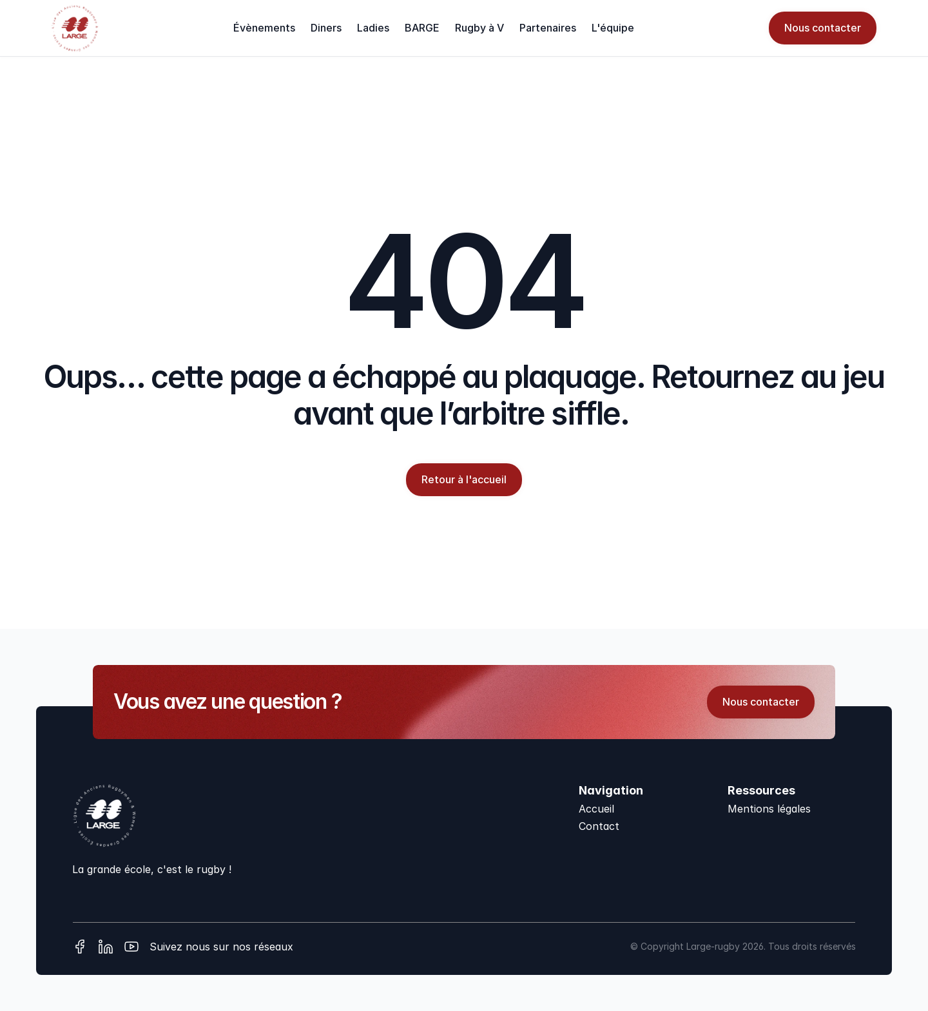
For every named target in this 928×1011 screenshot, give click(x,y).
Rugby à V (479, 27)
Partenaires (547, 27)
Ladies (373, 27)
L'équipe (613, 27)
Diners (326, 27)
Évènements (264, 27)
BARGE (422, 27)
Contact (599, 826)
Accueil (596, 808)
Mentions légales (769, 808)
